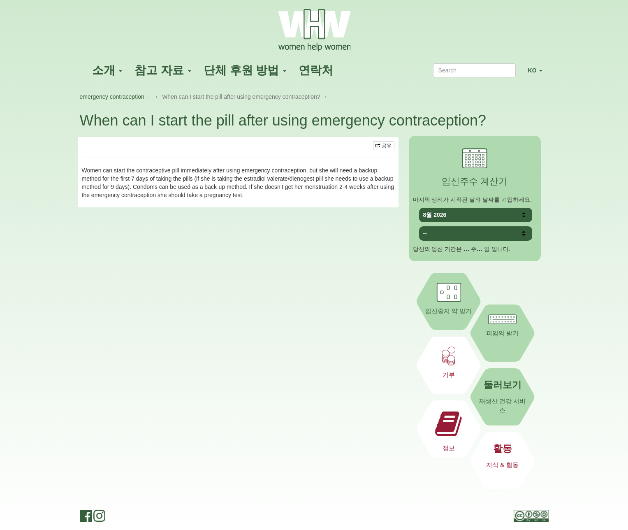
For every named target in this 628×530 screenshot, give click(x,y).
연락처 (316, 70)
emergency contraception (112, 96)
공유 (383, 146)
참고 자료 (162, 70)
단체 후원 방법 (245, 70)
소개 (107, 70)
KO (538, 74)
